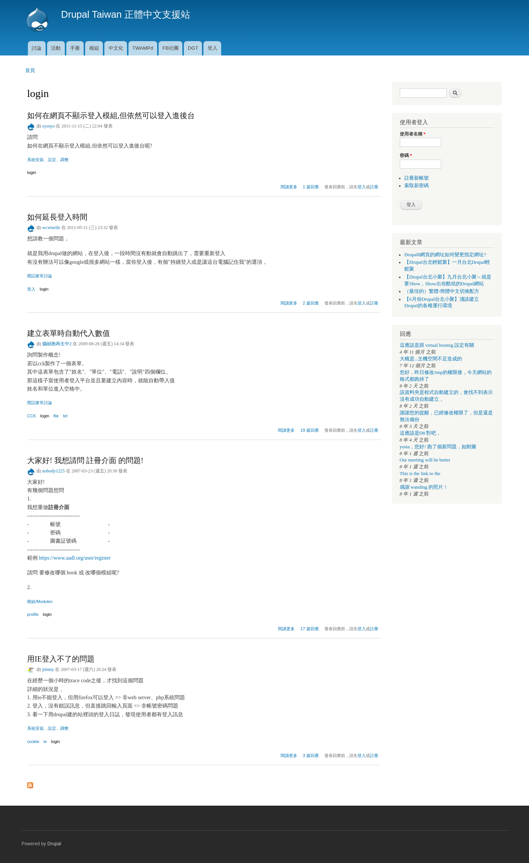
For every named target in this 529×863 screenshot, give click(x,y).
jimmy (48, 669)
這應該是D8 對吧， (420, 433)
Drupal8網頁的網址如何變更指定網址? (445, 254)
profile (32, 614)
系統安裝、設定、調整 (48, 159)
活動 (56, 48)
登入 (212, 48)
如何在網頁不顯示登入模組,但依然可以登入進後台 (111, 115)
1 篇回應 (311, 187)
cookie (33, 741)
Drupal (54, 843)
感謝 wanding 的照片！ (424, 487)
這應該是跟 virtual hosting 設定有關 (437, 345)
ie (45, 741)
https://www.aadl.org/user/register (75, 558)
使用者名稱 (413, 134)
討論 (36, 48)
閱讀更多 (289, 186)
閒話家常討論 (39, 276)
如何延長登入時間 (57, 217)
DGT (193, 48)
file (56, 416)
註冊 (374, 187)
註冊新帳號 (416, 178)
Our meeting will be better (425, 460)
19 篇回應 (309, 430)
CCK (31, 416)
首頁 (30, 70)
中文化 (116, 48)
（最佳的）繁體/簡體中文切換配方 (441, 291)
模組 (94, 48)
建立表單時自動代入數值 (68, 333)
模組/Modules (39, 601)
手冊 (75, 48)
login (31, 172)
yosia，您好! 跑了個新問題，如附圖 (438, 446)
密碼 (406, 155)
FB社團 (170, 48)
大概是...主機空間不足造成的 (431, 359)
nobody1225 (53, 471)
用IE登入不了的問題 (61, 659)
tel (65, 416)
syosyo (48, 126)
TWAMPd (142, 48)
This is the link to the (420, 473)
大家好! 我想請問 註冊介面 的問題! (85, 460)
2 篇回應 (311, 303)
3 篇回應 (311, 755)
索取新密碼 (416, 185)
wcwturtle (51, 227)
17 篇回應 (309, 628)
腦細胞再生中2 (57, 343)
